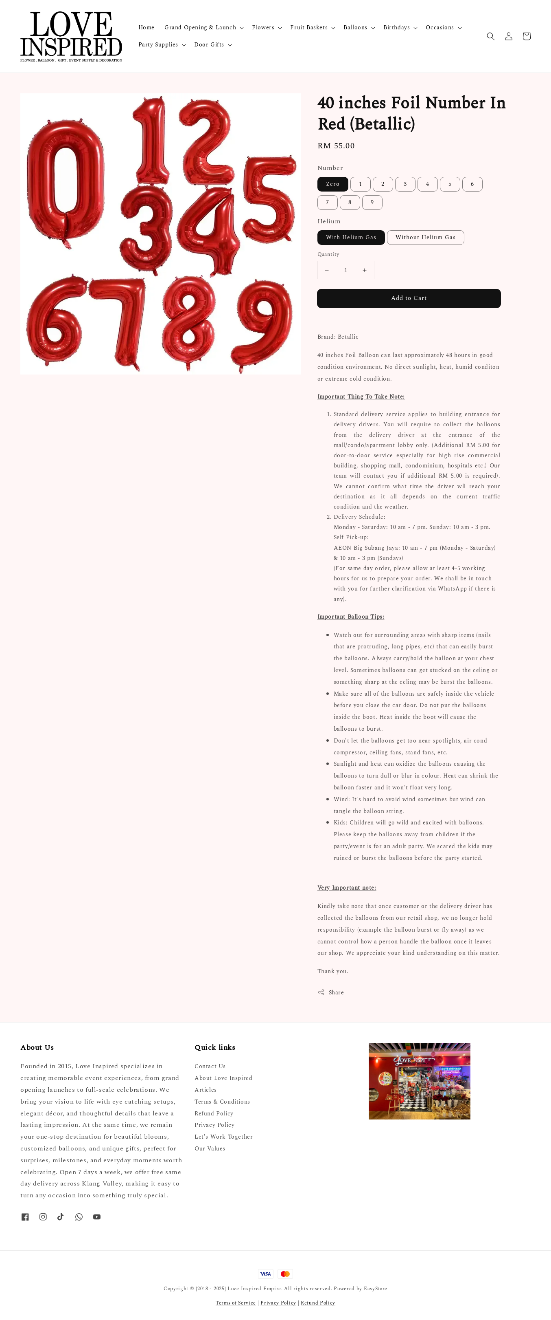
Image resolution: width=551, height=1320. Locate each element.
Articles (206, 1090)
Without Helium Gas (426, 237)
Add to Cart (409, 298)
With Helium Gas (351, 237)
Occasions (440, 27)
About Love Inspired (223, 1078)
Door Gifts (209, 44)
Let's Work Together (224, 1137)
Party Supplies (158, 44)
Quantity (328, 254)
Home (146, 27)
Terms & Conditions (222, 1101)
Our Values (210, 1148)
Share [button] (330, 992)
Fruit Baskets (309, 27)
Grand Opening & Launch (200, 27)
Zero (333, 184)
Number (330, 168)
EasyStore (375, 1289)
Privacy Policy (214, 1125)
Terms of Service (236, 1303)
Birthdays (396, 27)
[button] (491, 36)
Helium (329, 221)
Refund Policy (214, 1113)
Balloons (355, 27)
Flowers (263, 27)
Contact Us (210, 1067)
